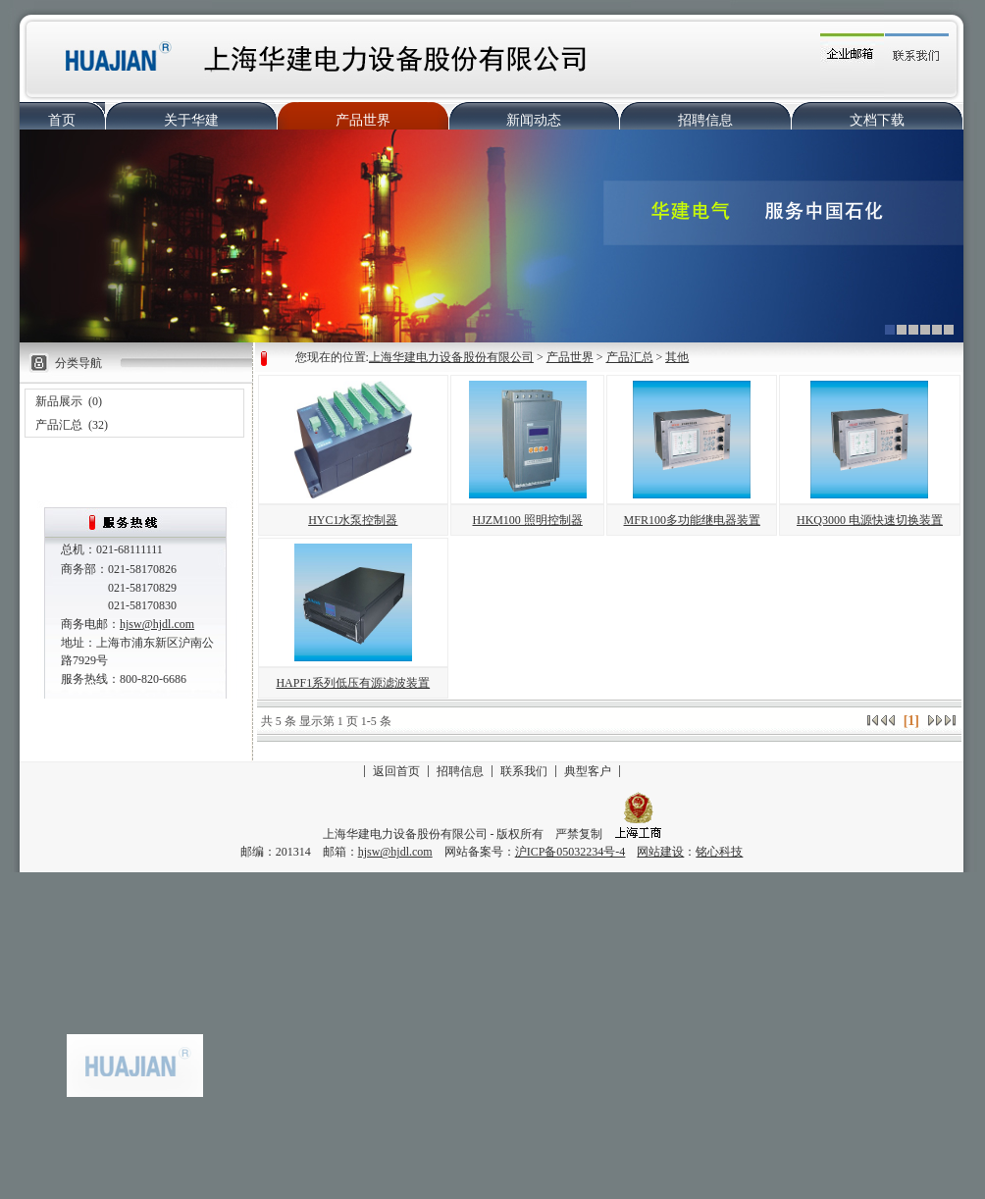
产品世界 (363, 120)
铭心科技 (719, 852)
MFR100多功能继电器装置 (692, 520)
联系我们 (523, 771)
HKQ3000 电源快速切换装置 (870, 520)
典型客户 (587, 771)
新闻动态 (533, 120)
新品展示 (58, 401)
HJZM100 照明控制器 (528, 520)
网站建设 (660, 852)
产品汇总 (58, 425)
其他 (677, 357)
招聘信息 (705, 120)
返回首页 (396, 771)
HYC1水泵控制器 (352, 520)
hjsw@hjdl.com (157, 624)
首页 (62, 120)
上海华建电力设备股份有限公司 (451, 357)
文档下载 (877, 120)
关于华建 (191, 120)
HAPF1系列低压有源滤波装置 (353, 683)
